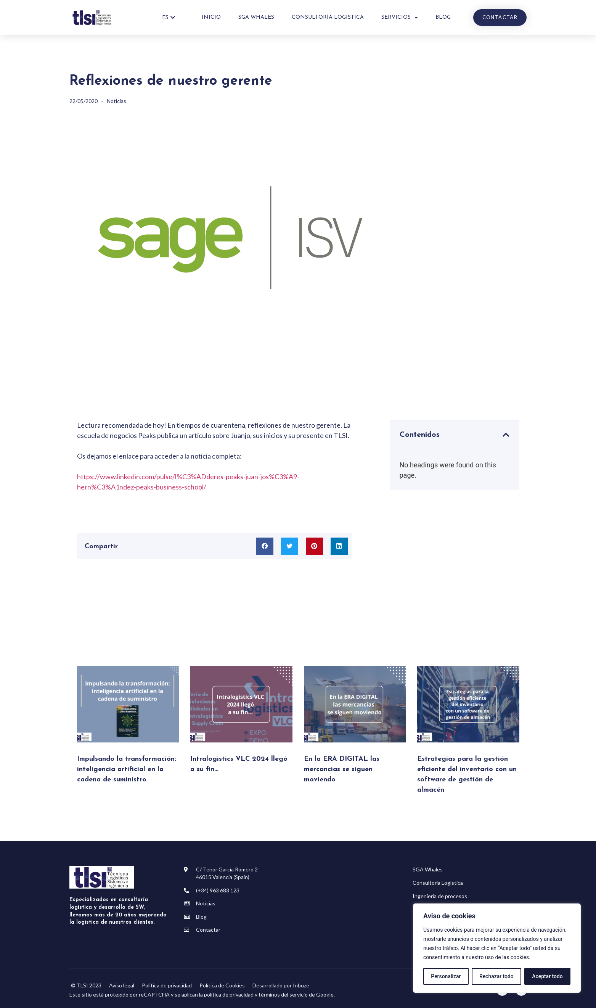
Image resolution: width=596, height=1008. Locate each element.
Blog (443, 17)
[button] (264, 546)
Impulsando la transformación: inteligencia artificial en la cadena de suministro (126, 769)
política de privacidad (229, 994)
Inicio (211, 17)
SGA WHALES (256, 17)
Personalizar (446, 976)
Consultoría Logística (328, 17)
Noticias (116, 101)
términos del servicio (283, 994)
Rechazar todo (496, 976)
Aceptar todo (547, 976)
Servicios (399, 17)
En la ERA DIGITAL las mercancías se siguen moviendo (341, 769)
